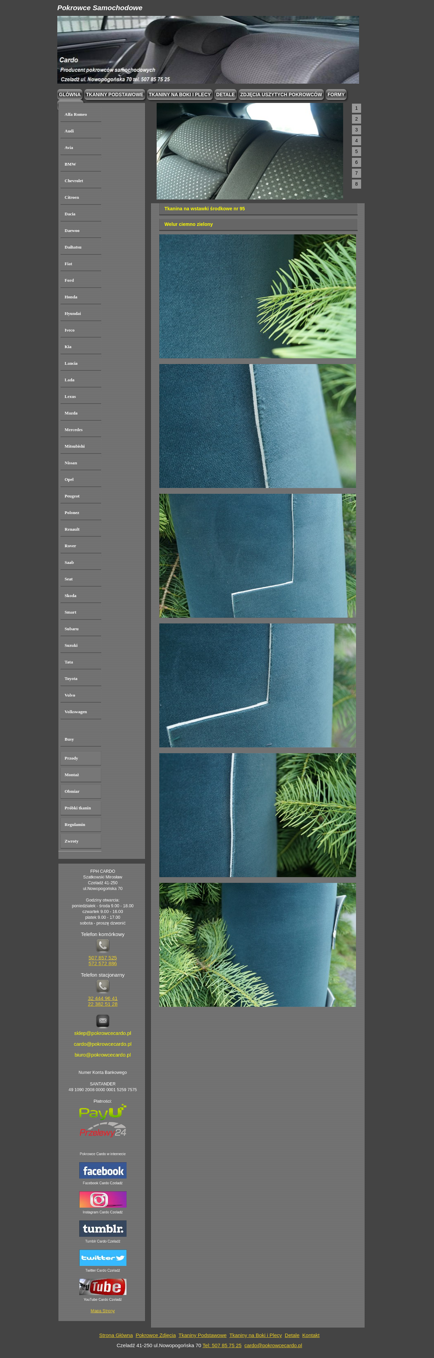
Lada (70, 379)
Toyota (71, 678)
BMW (70, 164)
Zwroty (72, 841)
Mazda (71, 413)
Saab (69, 562)
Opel (69, 479)
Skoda (71, 595)
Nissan (71, 462)
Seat (69, 578)
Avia (69, 147)
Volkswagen (76, 711)
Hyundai (73, 313)
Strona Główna (116, 1335)
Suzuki (71, 645)
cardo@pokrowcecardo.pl (273, 1345)
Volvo (70, 695)
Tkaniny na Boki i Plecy (255, 1335)
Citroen (72, 197)
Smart (71, 612)
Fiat (68, 263)
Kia (68, 346)
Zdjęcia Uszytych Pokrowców (281, 94)
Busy (69, 739)
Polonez (72, 512)
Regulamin (75, 824)
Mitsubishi (75, 446)
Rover (70, 545)
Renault (72, 529)
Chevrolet (74, 180)
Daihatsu (73, 247)
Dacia (70, 213)
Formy (336, 94)
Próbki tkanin (78, 807)
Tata (69, 661)
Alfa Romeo (76, 114)
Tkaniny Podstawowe (203, 1335)
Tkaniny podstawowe (114, 94)
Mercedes (74, 429)
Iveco (70, 330)
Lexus (70, 396)
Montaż (72, 774)
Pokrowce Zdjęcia (156, 1335)
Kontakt (311, 1335)
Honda (71, 296)
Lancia (71, 363)
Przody (71, 758)
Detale (225, 94)
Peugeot (72, 495)
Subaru (72, 628)
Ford (69, 280)
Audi (69, 130)
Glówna (70, 94)
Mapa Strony (103, 1311)
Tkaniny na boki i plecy (180, 94)
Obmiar (72, 791)
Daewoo (72, 230)
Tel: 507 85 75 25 (221, 1345)
